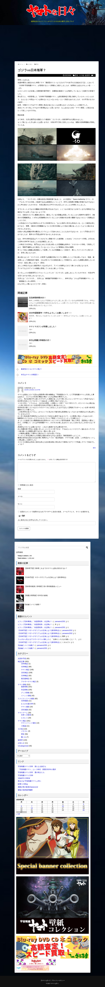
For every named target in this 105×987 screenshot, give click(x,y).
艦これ (23, 737)
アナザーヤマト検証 (28, 681)
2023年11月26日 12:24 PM (32, 390)
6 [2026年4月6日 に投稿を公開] (21, 806)
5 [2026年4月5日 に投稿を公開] (83, 804)
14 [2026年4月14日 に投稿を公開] (32, 808)
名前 (19, 489)
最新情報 (24, 687)
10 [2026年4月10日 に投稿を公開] (63, 806)
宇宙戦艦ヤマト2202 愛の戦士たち (31, 772)
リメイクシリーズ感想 (26, 698)
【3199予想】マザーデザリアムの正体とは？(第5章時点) (45, 577)
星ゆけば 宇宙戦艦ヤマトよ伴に (29, 781)
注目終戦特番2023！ (37, 298)
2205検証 (24, 664)
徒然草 (87, 75)
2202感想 (24, 710)
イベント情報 (26, 696)
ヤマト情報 (22, 684)
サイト (20, 504)
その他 (81, 75)
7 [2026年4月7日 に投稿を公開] (31, 806)
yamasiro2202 (60, 621)
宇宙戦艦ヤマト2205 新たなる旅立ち (32, 766)
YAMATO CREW (24, 778)
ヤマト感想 (25, 707)
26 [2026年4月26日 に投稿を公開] (83, 810)
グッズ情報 (25, 693)
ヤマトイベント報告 (28, 723)
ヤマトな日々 (55, 983)
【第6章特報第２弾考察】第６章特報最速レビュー (42, 586)
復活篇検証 (25, 678)
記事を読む (32, 308)
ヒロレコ (24, 718)
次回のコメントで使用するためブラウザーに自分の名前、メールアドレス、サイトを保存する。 (55, 512)
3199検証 (24, 667)
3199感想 (24, 701)
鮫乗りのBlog (23, 784)
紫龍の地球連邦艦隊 (25, 790)
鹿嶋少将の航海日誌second (28, 787)
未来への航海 (26, 715)
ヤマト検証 (25, 670)
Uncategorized (23, 746)
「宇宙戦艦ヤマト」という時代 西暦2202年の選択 (37, 769)
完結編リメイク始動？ (32, 604)
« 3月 (18, 814)
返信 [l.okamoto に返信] (94, 448)
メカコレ (24, 731)
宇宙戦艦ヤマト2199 (25, 775)
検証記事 (21, 661)
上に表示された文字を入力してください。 (33, 520)
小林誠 (23, 726)
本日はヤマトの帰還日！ (27, 375)
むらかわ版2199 (27, 704)
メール (20, 496)
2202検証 (24, 672)
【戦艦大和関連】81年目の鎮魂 (36, 595)
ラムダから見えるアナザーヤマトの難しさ (33, 639)
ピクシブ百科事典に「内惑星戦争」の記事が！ (35, 621)
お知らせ (21, 743)
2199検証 (24, 675)
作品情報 (24, 690)
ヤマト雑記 (22, 721)
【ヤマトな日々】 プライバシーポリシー (52, 980)
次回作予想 (22, 658)
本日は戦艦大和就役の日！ (40, 340)
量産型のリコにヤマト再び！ (29, 369)
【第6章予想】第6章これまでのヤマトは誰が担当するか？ (45, 568)
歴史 (76, 75)
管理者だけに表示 (25, 485)
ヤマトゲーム (23, 713)
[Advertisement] (52, 43)
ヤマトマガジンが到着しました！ (43, 327)
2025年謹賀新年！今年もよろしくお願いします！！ (50, 313)
